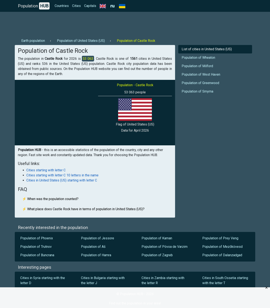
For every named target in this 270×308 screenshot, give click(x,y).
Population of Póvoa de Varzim (165, 247)
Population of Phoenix (36, 238)
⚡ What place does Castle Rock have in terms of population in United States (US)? (83, 209)
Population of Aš (93, 247)
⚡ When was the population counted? (50, 199)
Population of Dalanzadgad (222, 255)
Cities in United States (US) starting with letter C (61, 180)
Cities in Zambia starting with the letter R (163, 280)
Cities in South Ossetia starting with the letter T (225, 280)
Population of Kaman (157, 238)
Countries (62, 6)
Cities (76, 6)
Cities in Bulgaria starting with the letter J (103, 280)
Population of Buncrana (37, 255)
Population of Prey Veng (220, 238)
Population (34, 6)
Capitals (90, 6)
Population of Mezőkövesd (222, 247)
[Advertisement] (91, 23)
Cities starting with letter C (46, 170)
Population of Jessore (97, 238)
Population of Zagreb (157, 255)
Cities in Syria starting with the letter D (42, 280)
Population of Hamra (96, 255)
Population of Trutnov (36, 247)
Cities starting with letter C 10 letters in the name (62, 175)
